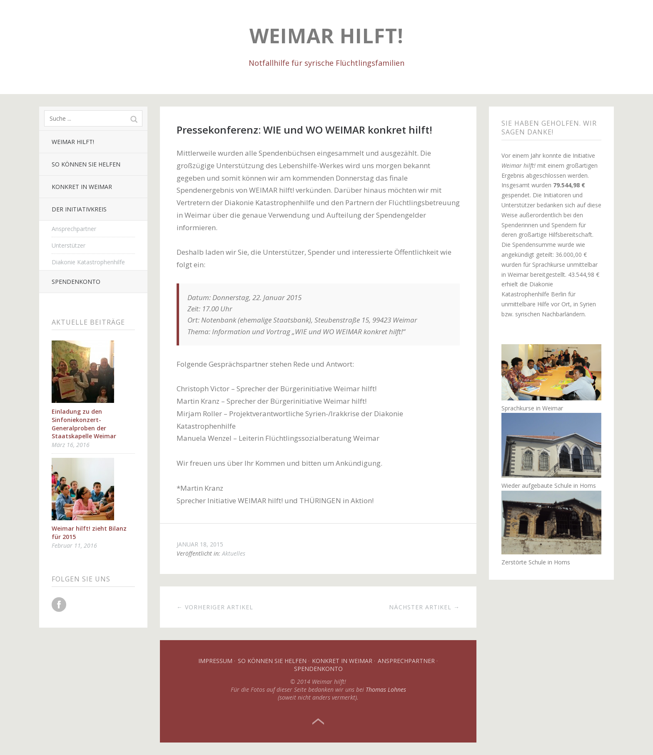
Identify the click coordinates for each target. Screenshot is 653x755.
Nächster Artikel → (424, 607)
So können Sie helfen (86, 164)
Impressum (215, 661)
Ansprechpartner (74, 229)
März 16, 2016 (71, 445)
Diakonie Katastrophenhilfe (88, 262)
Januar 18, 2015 (200, 544)
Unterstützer (68, 245)
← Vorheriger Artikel (215, 607)
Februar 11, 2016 (74, 545)
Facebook (59, 604)
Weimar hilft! (326, 35)
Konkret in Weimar (82, 187)
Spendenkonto (76, 282)
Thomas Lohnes (386, 689)
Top (318, 721)
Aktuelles (233, 553)
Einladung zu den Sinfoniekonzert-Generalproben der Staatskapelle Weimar (84, 423)
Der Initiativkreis (79, 209)
